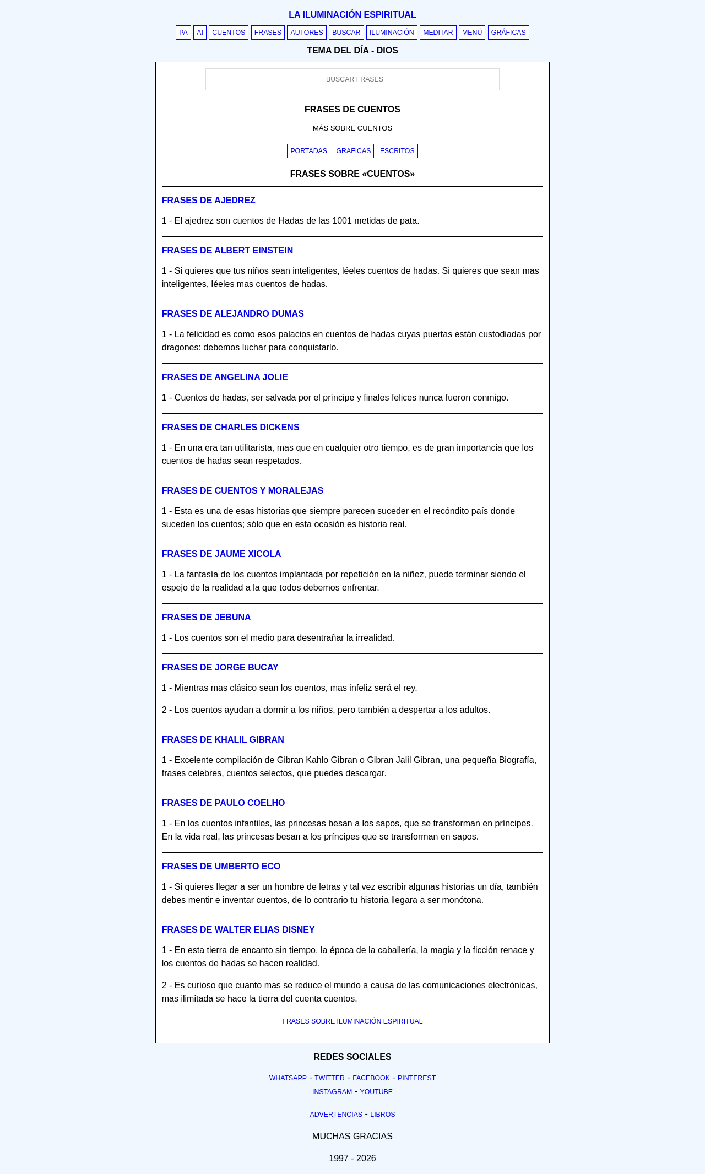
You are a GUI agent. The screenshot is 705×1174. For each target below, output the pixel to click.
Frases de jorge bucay (220, 667)
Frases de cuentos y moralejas (242, 490)
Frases (267, 32)
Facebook (371, 1078)
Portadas (308, 151)
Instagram (332, 1092)
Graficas (353, 151)
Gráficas (508, 32)
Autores (306, 32)
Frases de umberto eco (221, 866)
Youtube (376, 1092)
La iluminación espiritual (352, 14)
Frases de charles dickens (231, 427)
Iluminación (392, 32)
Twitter (329, 1078)
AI (200, 32)
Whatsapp (288, 1078)
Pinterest (417, 1078)
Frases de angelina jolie (225, 377)
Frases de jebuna (206, 617)
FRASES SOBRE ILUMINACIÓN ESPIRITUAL (352, 1021)
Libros (382, 1114)
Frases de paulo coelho (223, 803)
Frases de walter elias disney (238, 929)
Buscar (346, 32)
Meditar (438, 32)
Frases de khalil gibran (223, 739)
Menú (472, 32)
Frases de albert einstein (228, 250)
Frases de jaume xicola (221, 554)
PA (183, 32)
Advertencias (336, 1114)
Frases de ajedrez (209, 200)
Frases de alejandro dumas (233, 313)
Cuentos (228, 32)
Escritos (397, 151)
